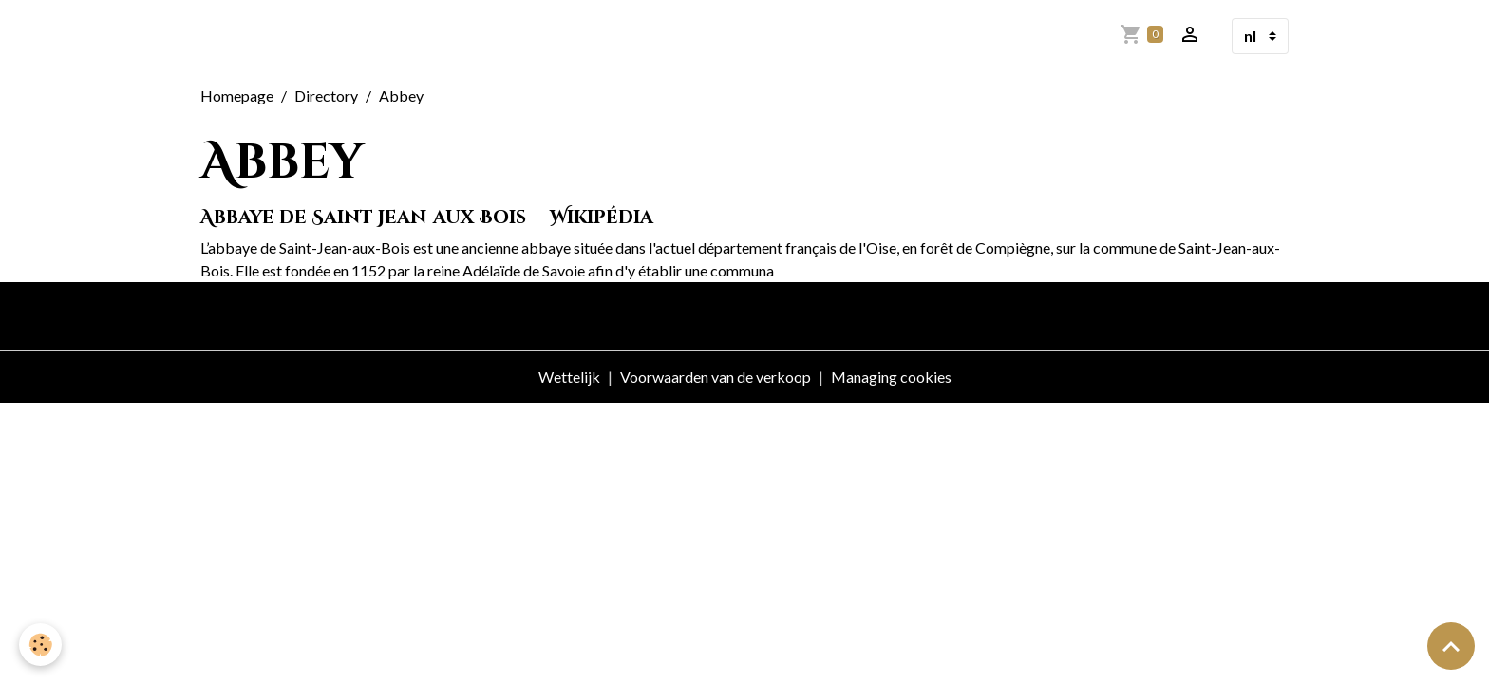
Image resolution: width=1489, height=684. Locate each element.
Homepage (236, 95)
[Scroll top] (1451, 646)
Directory (326, 95)
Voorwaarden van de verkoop (715, 377)
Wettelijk (569, 377)
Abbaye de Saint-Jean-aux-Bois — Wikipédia (426, 217)
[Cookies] (40, 644)
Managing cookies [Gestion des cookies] (891, 377)
